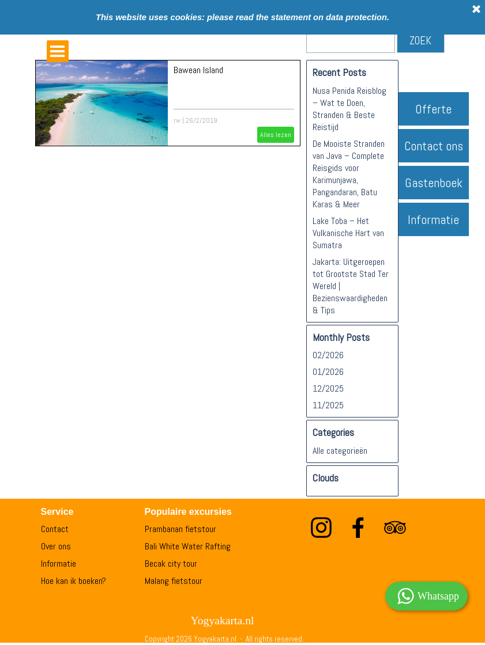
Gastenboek (434, 183)
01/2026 (328, 372)
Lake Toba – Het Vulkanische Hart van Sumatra (348, 233)
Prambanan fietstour (180, 529)
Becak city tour (171, 563)
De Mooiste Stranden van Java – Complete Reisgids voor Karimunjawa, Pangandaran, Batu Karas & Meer (349, 174)
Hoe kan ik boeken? (73, 581)
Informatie (433, 219)
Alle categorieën (340, 451)
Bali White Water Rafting (188, 546)
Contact (55, 529)
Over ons (56, 546)
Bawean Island (198, 70)
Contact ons (433, 146)
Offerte (433, 109)
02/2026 (328, 355)
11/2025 (328, 405)
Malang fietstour (173, 581)
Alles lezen (275, 134)
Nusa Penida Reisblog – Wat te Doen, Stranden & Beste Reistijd (349, 109)
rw (177, 120)
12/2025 (328, 388)
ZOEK (420, 41)
